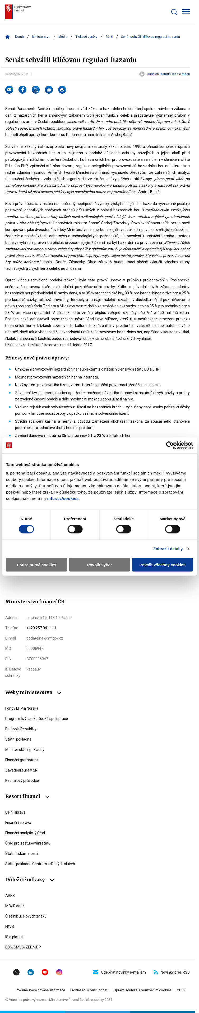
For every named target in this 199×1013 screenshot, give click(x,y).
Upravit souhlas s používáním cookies (143, 990)
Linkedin (30, 972)
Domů (19, 37)
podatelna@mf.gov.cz (44, 638)
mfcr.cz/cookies (63, 498)
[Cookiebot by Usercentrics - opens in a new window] (170, 445)
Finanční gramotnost (22, 760)
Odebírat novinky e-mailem (119, 972)
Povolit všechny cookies (163, 564)
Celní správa (15, 812)
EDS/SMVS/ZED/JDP (23, 947)
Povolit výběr (99, 564)
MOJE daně (14, 906)
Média (62, 37)
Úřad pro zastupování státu (27, 843)
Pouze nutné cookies (36, 564)
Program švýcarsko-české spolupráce (36, 719)
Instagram (59, 972)
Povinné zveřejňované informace (40, 990)
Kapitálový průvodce (22, 780)
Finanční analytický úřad (25, 833)
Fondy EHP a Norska (21, 708)
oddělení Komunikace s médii (168, 74)
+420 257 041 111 (41, 628)
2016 (109, 37)
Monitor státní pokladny (24, 749)
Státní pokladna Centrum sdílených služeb (40, 864)
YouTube (45, 972)
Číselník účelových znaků (26, 916)
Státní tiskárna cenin (22, 853)
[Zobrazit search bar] (174, 12)
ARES (10, 895)
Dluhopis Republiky (20, 729)
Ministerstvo (41, 37)
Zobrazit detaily (168, 548)
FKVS (9, 926)
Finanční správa (18, 822)
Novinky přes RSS (172, 972)
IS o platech (15, 937)
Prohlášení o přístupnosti (89, 990)
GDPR (181, 990)
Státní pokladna (18, 739)
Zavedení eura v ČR (21, 770)
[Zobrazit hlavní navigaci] (186, 11)
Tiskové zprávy (86, 37)
